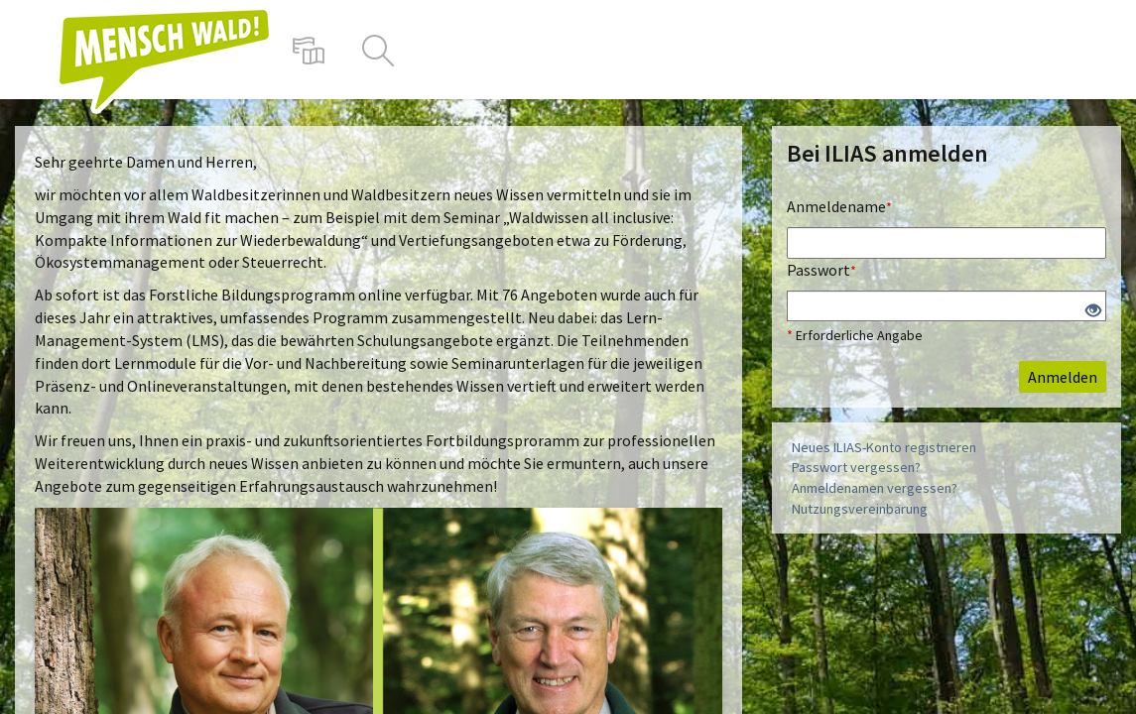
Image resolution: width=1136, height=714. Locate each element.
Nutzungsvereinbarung (860, 509)
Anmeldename (839, 206)
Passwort (821, 270)
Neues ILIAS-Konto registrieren (884, 447)
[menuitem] (308, 49)
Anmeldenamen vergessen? (874, 488)
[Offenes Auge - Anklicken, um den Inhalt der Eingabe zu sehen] (1093, 311)
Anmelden (1062, 377)
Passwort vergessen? (856, 467)
